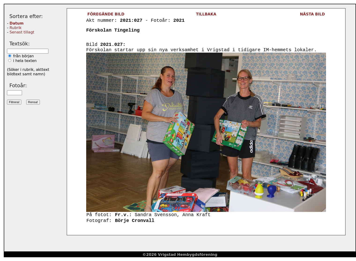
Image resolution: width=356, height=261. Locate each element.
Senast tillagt (22, 32)
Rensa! (33, 102)
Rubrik (16, 27)
